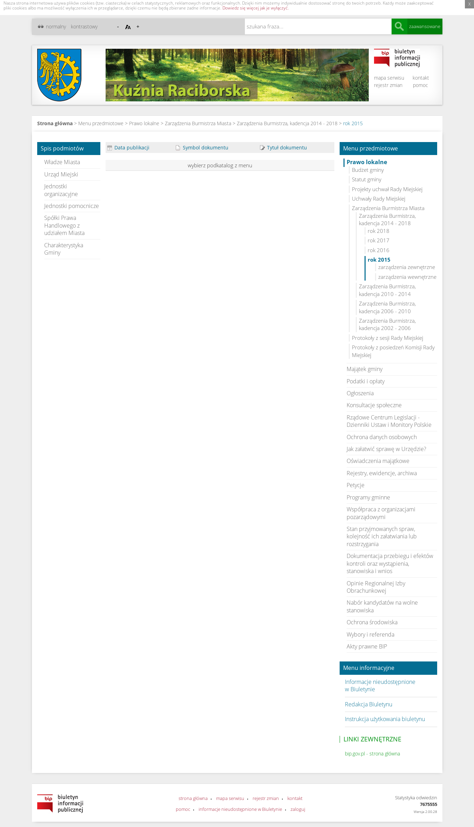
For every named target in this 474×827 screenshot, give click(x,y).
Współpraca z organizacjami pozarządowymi (381, 512)
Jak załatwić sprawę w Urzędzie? (386, 449)
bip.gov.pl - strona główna (372, 753)
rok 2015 (353, 123)
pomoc (420, 85)
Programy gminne (368, 497)
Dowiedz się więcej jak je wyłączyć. (255, 8)
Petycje (356, 485)
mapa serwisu (389, 77)
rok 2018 (378, 230)
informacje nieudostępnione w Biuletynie (240, 809)
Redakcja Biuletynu (368, 704)
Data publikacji (128, 147)
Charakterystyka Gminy (63, 248)
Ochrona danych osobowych (382, 437)
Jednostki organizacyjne (61, 189)
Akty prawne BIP (367, 646)
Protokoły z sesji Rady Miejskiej (387, 337)
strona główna (193, 798)
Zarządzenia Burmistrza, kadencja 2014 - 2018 (287, 123)
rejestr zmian (388, 85)
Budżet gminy (368, 169)
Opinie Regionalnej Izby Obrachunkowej (376, 586)
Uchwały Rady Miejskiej (378, 198)
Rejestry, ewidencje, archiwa (382, 473)
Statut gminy (366, 179)
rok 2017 (378, 240)
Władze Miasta (62, 162)
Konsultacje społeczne (374, 405)
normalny (56, 26)
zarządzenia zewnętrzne (406, 266)
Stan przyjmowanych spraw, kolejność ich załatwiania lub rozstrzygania (382, 536)
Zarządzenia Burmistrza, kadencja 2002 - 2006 (387, 324)
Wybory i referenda (370, 634)
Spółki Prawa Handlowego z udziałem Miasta (64, 225)
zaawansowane (424, 26)
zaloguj (298, 809)
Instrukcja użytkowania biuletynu (385, 719)
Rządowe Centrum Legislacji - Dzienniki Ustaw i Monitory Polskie (389, 421)
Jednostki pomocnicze (71, 206)
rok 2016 (378, 250)
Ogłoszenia (360, 393)
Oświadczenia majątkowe (378, 461)
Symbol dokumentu (202, 147)
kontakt (421, 77)
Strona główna (55, 123)
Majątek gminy (364, 369)
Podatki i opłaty (366, 381)
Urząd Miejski (61, 174)
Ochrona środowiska (372, 622)
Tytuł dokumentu (283, 147)
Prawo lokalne (144, 123)
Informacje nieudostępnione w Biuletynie (380, 685)
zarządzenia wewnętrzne (407, 276)
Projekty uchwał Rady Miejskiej (387, 189)
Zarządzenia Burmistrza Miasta (198, 123)
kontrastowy (84, 26)
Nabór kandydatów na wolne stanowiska (382, 606)
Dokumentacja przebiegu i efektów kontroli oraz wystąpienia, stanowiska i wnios (390, 563)
